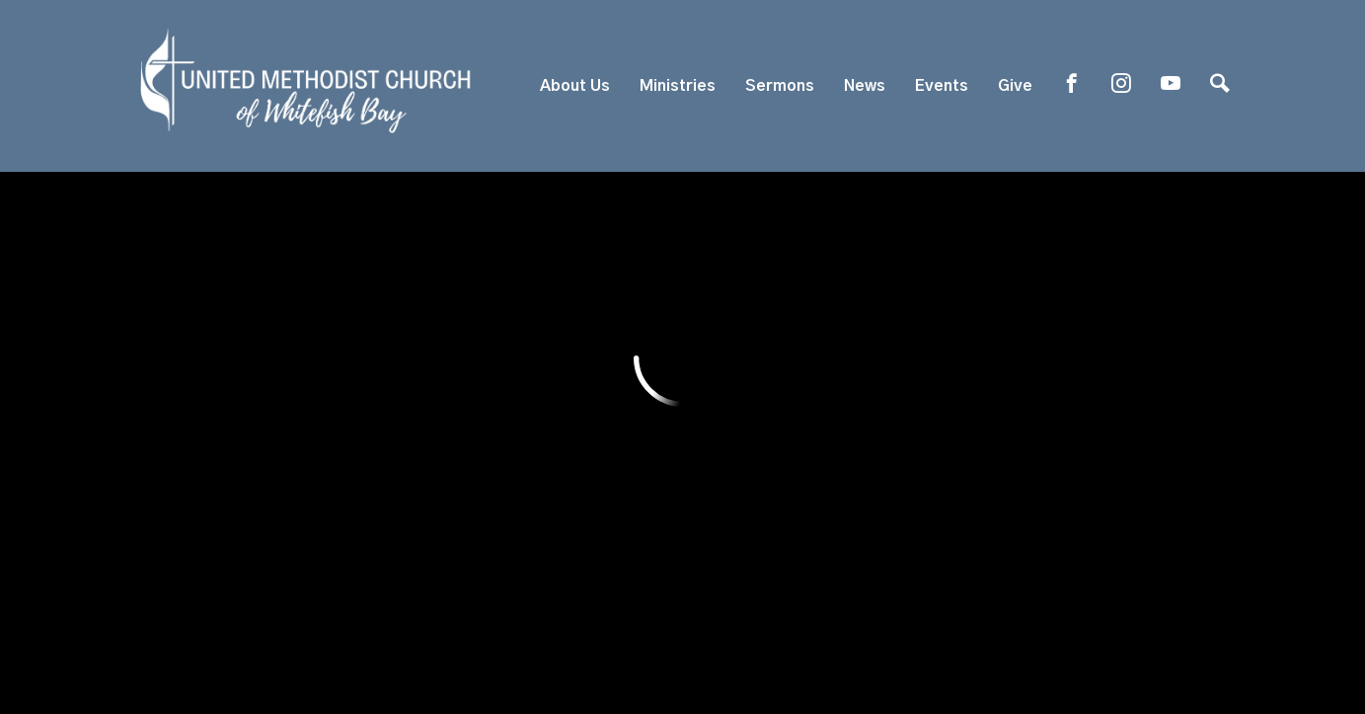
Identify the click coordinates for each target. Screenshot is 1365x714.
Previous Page (268, 262)
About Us (575, 86)
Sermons (779, 86)
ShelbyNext (682, 662)
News (864, 86)
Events (941, 86)
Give (1015, 86)
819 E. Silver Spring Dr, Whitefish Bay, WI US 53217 (576, 524)
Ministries (678, 86)
